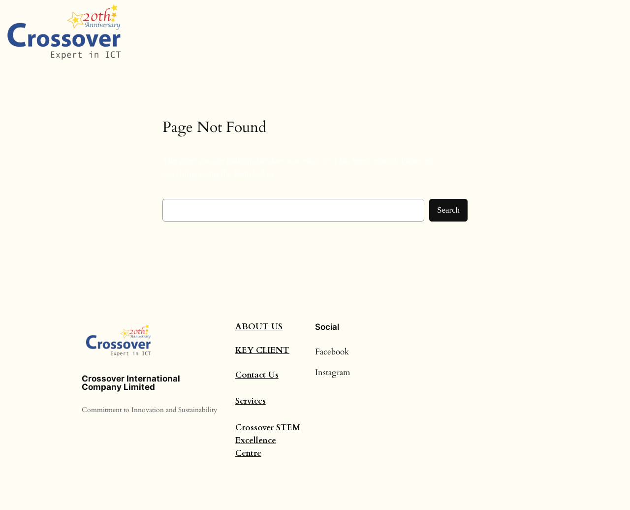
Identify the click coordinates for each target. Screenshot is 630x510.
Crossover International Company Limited (131, 383)
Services (250, 401)
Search (448, 210)
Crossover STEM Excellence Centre (267, 440)
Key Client (262, 350)
